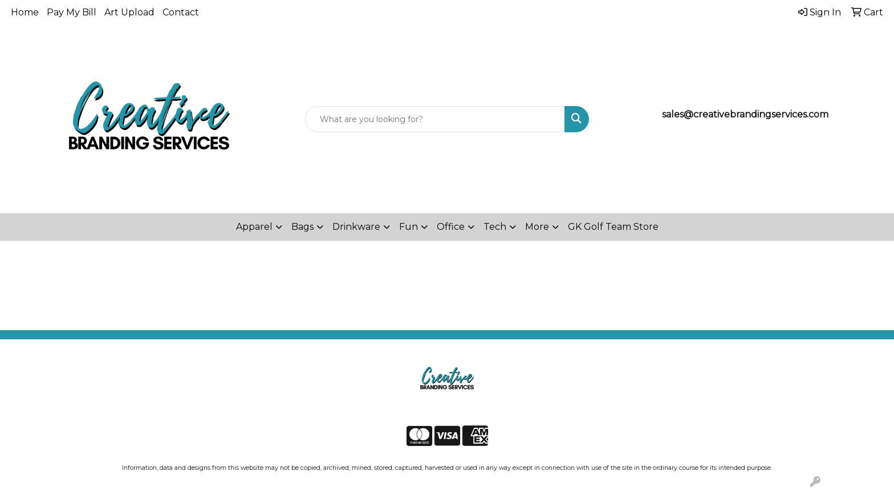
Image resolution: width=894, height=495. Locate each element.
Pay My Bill (71, 12)
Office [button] (451, 226)
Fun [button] (408, 226)
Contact (180, 12)
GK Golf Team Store (613, 226)
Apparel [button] (254, 226)
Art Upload (129, 12)
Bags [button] (302, 226)
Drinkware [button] (356, 226)
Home (25, 12)
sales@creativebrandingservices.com (745, 114)
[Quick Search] (435, 119)
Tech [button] (494, 226)
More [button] (537, 226)
